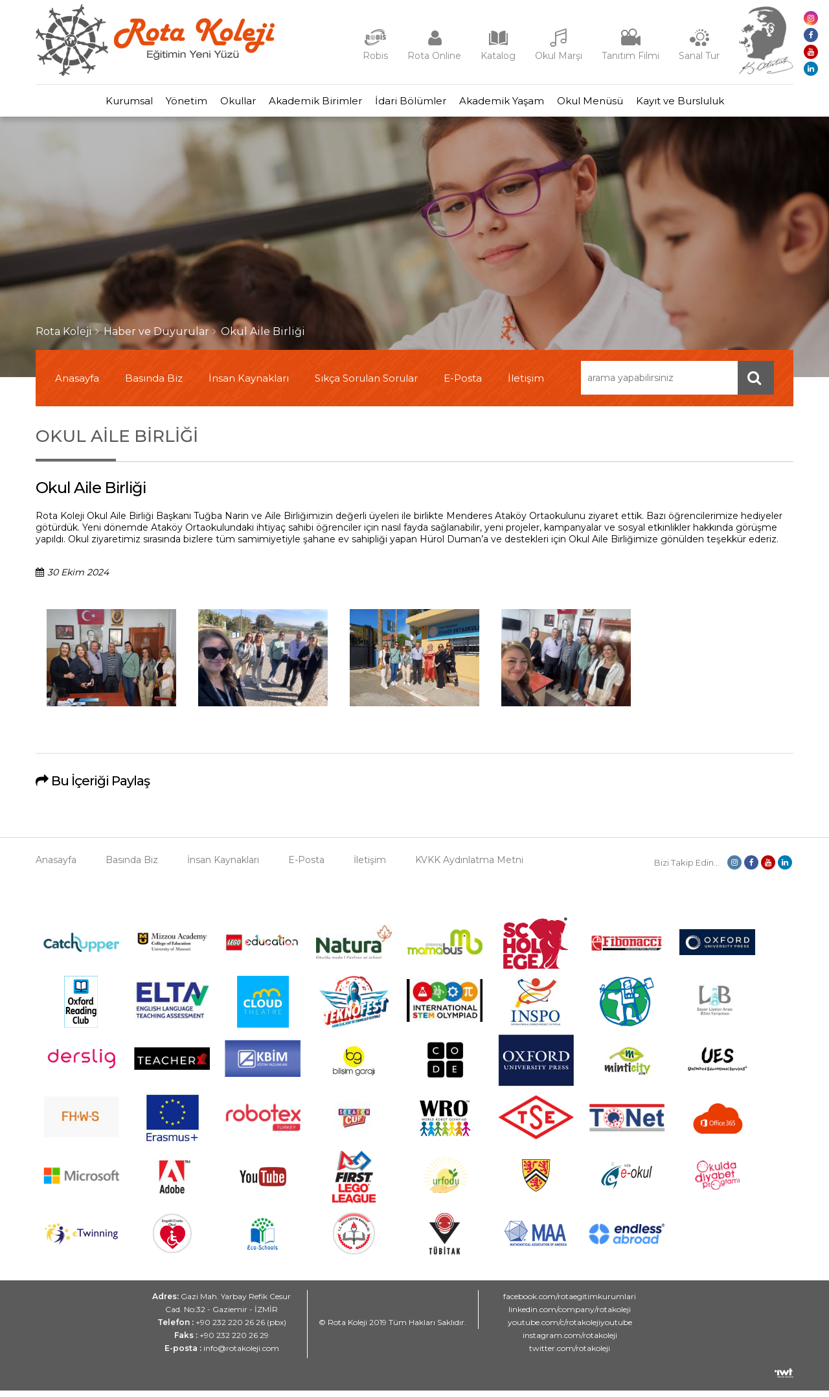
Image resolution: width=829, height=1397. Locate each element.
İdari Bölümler (417, 104)
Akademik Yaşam (521, 104)
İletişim (526, 384)
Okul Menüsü (622, 104)
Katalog (498, 56)
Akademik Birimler (309, 104)
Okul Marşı (558, 56)
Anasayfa (77, 384)
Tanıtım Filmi (630, 56)
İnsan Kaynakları (249, 384)
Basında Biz (154, 384)
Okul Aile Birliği (263, 338)
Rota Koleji (64, 338)
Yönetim (154, 104)
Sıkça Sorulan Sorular (366, 384)
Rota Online (434, 56)
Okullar (218, 104)
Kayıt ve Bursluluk (725, 104)
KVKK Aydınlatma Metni (469, 866)
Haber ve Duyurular (156, 338)
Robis (375, 56)
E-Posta (463, 384)
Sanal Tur (699, 56)
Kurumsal (84, 104)
